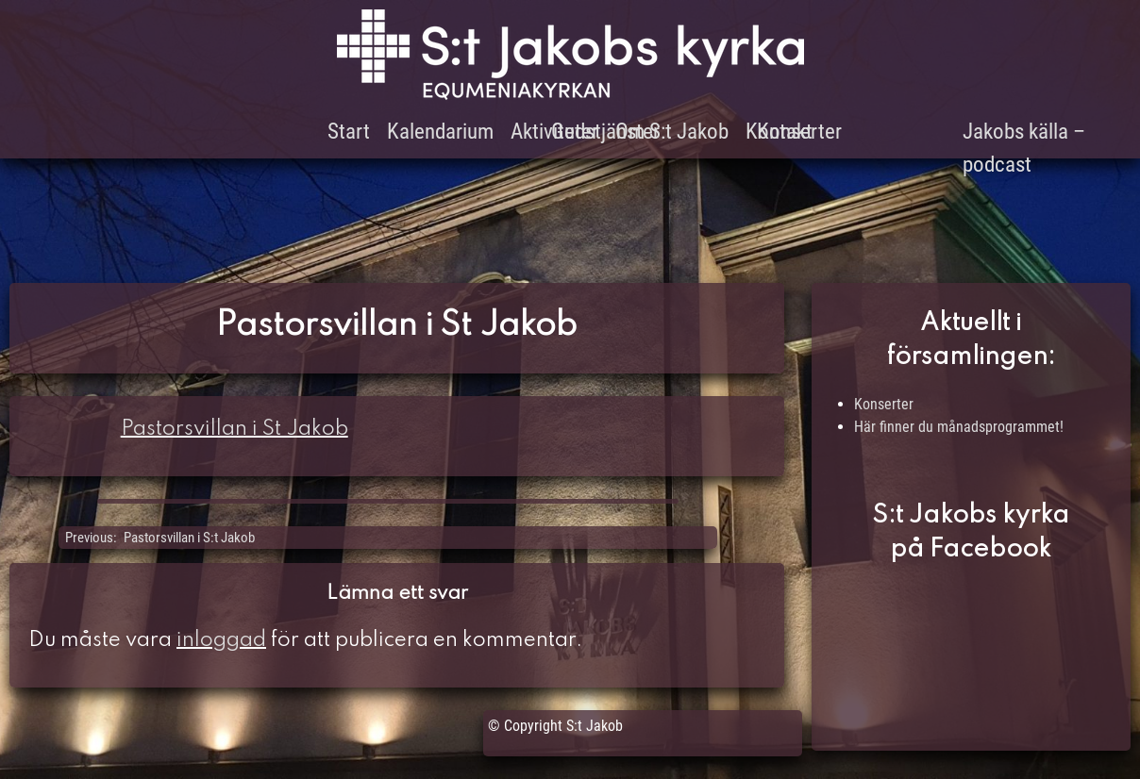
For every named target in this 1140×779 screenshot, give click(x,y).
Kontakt (779, 131)
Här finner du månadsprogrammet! (959, 427)
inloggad (221, 640)
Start (348, 131)
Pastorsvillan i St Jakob (234, 429)
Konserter (884, 404)
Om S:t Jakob (672, 131)
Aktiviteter (554, 131)
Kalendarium (440, 131)
